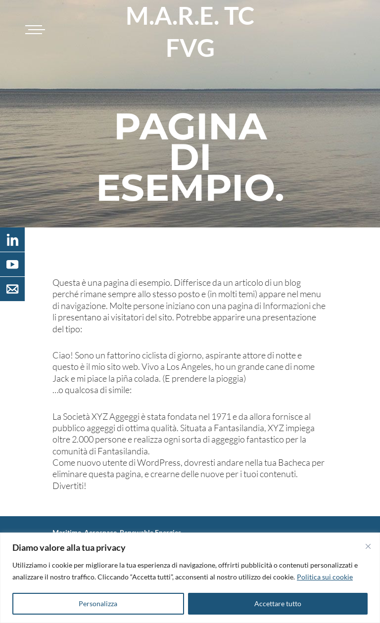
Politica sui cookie (325, 577)
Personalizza (98, 603)
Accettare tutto (277, 603)
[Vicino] (368, 546)
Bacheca (294, 462)
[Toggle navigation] (34, 30)
